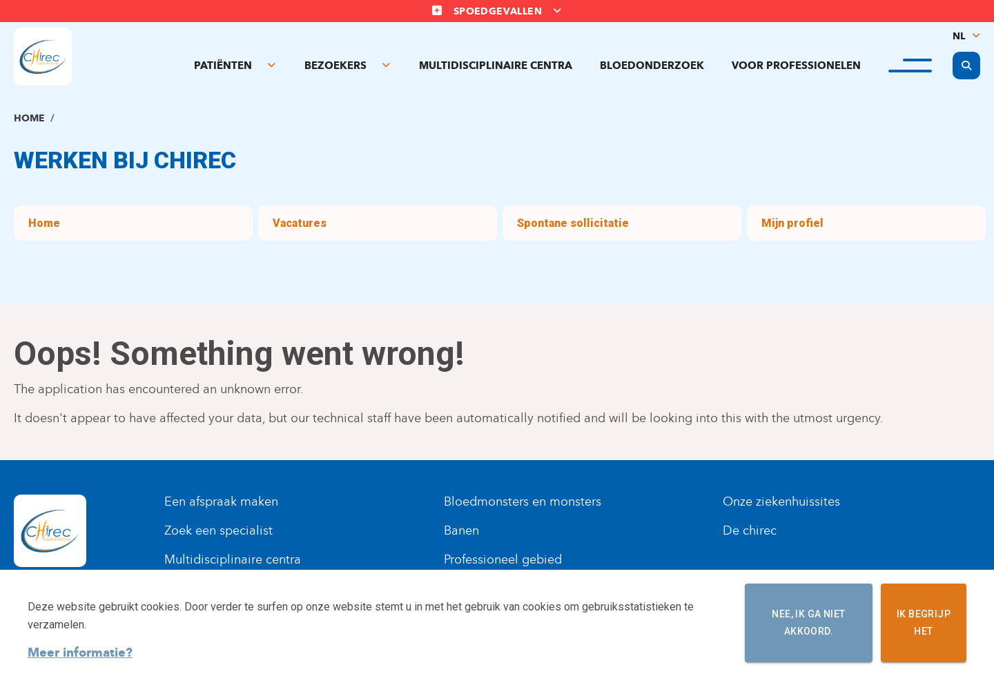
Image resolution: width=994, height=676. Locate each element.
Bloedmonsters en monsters (522, 501)
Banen (461, 530)
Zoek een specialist (218, 530)
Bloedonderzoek (652, 65)
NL (959, 36)
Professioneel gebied (503, 559)
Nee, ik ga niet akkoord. (809, 623)
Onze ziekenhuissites (781, 501)
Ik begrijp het (923, 623)
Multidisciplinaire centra (495, 65)
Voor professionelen (796, 65)
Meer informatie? (80, 652)
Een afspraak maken (221, 501)
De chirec (750, 530)
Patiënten (223, 65)
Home (29, 118)
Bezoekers (335, 65)
